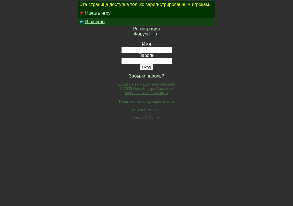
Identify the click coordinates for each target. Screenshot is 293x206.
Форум (141, 33)
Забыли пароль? (146, 76)
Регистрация (146, 28)
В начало (94, 21)
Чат (155, 33)
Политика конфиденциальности (146, 101)
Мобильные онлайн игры (146, 93)
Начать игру (97, 13)
